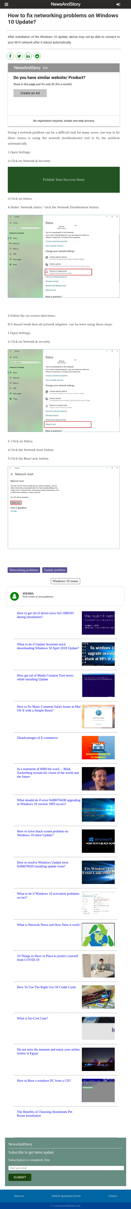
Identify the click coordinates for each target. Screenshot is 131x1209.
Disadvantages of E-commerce (37, 738)
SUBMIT (20, 1177)
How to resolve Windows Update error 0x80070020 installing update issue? (43, 864)
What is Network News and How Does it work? (49, 925)
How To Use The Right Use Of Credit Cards (46, 987)
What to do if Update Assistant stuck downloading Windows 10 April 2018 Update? (48, 646)
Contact (113, 1195)
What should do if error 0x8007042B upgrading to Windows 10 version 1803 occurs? (49, 802)
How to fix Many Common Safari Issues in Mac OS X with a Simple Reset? (49, 708)
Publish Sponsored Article (66, 1195)
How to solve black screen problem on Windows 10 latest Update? (42, 833)
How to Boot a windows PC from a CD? (44, 1080)
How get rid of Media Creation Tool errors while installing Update (45, 677)
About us (19, 1195)
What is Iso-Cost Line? (32, 1018)
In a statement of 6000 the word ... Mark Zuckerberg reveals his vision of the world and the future (48, 772)
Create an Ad (30, 93)
